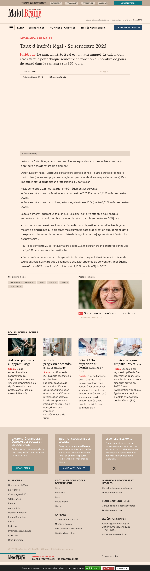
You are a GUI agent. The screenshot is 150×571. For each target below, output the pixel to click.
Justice (64, 282)
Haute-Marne (61, 501)
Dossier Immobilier (17, 512)
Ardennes (60, 492)
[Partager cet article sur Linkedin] (123, 71)
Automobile (14, 508)
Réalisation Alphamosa (62, 549)
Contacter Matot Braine (66, 519)
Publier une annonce (112, 492)
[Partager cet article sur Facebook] (118, 71)
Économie (72, 3)
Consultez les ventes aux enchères (118, 505)
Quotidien (13, 535)
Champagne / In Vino (18, 494)
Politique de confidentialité (68, 528)
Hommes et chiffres (62, 27)
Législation (15, 286)
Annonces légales (74, 468)
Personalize (123, 568)
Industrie (56, 3)
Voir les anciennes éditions (114, 534)
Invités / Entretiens (93, 27)
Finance (52, 282)
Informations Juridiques (36, 38)
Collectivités (14, 498)
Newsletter (128, 3)
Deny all (109, 568)
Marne (58, 506)
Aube (57, 497)
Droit (41, 282)
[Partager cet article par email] (128, 71)
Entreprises (37, 27)
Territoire (88, 3)
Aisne (57, 488)
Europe (12, 503)
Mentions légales (63, 524)
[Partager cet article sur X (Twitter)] (113, 71)
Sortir (11, 521)
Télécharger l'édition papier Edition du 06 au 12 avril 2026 (116, 526)
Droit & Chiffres (15, 540)
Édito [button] (20, 27)
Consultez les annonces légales (117, 488)
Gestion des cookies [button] (65, 533)
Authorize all (93, 568)
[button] (11, 27)
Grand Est (104, 3)
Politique (12, 526)
